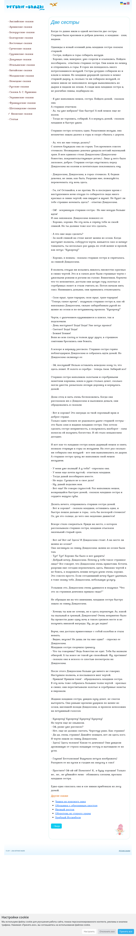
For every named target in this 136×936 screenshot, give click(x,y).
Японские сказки (21, 114)
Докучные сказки (20, 59)
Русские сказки (19, 86)
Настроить (89, 931)
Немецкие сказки (20, 81)
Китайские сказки (20, 70)
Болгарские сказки (21, 38)
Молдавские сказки (21, 76)
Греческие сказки (20, 48)
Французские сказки (22, 103)
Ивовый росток (64, 809)
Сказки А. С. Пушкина (22, 92)
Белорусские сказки (22, 32)
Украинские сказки (21, 97)
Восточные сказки (20, 43)
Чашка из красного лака (70, 801)
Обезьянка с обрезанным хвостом (76, 805)
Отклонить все (107, 931)
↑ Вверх (56, 826)
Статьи (13, 119)
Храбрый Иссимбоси (68, 817)
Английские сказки (21, 21)
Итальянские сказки (22, 65)
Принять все (126, 931)
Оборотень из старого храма (73, 813)
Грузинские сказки (21, 54)
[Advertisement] (68, 895)
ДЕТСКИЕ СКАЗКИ (124, 851)
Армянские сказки (20, 27)
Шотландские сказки (22, 108)
